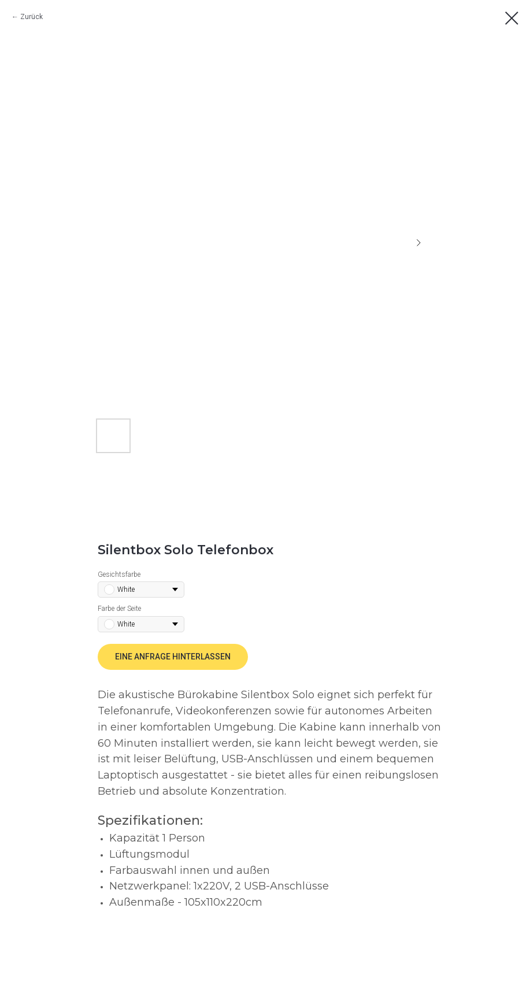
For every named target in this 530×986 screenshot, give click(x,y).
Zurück (31, 17)
